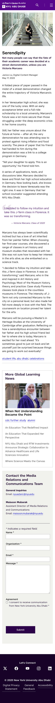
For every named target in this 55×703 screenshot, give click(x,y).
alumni (31, 420)
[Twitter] (5, 669)
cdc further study (15, 420)
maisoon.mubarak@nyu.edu (28, 513)
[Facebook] (16, 669)
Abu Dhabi (22, 358)
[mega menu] (50, 5)
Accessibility (45, 685)
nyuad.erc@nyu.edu (23, 494)
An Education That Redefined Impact (26, 427)
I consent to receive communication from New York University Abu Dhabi (29, 604)
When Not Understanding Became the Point (24, 412)
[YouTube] (28, 669)
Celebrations (37, 358)
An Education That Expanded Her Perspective (24, 435)
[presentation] (28, 617)
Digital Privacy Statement (11, 687)
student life (9, 358)
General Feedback (29, 687)
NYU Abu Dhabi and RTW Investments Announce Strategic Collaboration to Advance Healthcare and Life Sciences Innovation (27, 449)
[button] (37, 5)
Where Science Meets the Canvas (25, 461)
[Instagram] (39, 669)
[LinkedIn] (50, 669)
